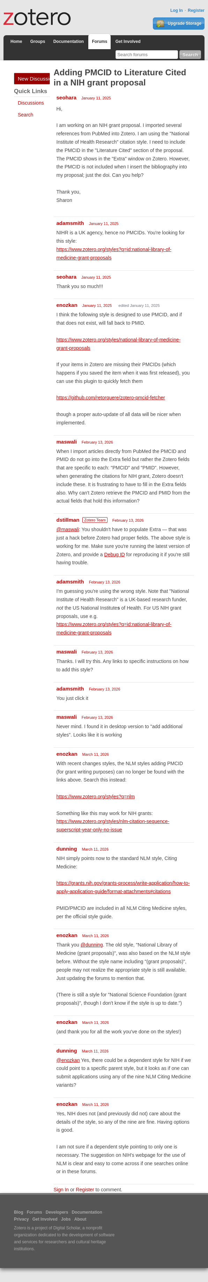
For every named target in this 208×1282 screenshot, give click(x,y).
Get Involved (128, 41)
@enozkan (68, 1060)
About (80, 1219)
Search (25, 115)
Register (196, 10)
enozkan (67, 305)
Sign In (61, 1189)
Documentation (68, 41)
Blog (18, 1212)
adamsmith (70, 223)
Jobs (66, 1219)
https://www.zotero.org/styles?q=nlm (96, 796)
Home (16, 41)
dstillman (68, 520)
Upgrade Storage (178, 24)
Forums (99, 41)
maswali (67, 442)
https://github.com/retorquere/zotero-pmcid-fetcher (111, 397)
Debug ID (114, 554)
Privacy (21, 1219)
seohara (67, 97)
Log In (176, 10)
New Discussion (34, 79)
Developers (57, 1212)
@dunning (92, 945)
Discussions (31, 103)
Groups (37, 41)
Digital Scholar (66, 1228)
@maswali (68, 529)
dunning (67, 849)
